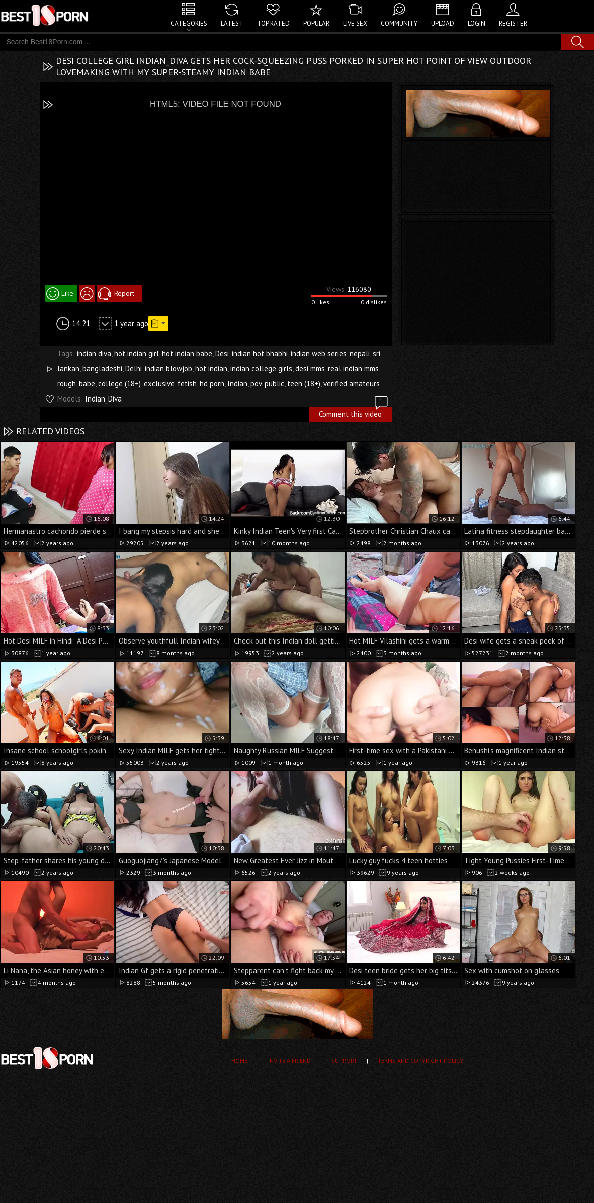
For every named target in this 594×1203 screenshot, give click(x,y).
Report (124, 293)
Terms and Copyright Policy (420, 1060)
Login (476, 23)
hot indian (211, 368)
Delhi (133, 368)
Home (239, 1060)
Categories (189, 23)
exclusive (159, 383)
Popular (316, 23)
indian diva (94, 353)
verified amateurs (351, 383)
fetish (187, 383)
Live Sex (355, 23)
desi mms (310, 368)
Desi (222, 353)
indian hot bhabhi (260, 353)
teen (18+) (303, 383)
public (274, 383)
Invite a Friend (289, 1060)
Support (344, 1060)
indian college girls (261, 368)
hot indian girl (136, 353)
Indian (237, 383)
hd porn (212, 383)
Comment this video (354, 413)
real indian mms (353, 368)
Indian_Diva (103, 399)
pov (256, 383)
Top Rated (273, 23)
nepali (360, 353)
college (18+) (119, 383)
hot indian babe (187, 353)
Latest (232, 23)
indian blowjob (168, 368)
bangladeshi (102, 368)
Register (513, 23)
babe (87, 383)
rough (66, 383)
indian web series (319, 353)
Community (399, 23)
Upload (442, 23)
